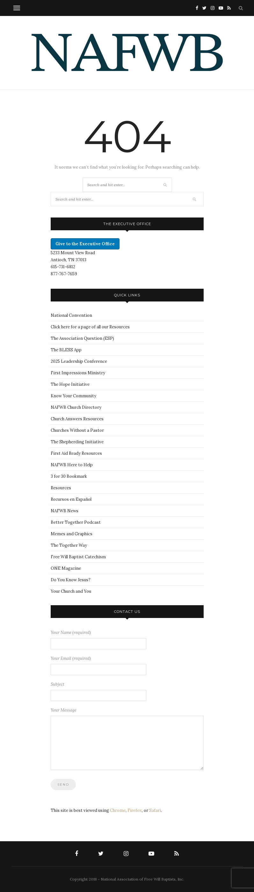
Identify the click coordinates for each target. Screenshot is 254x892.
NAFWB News (64, 511)
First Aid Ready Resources (76, 453)
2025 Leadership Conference (79, 361)
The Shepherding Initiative (77, 442)
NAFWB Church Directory (76, 407)
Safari (155, 810)
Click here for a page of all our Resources (90, 327)
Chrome (118, 810)
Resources (61, 488)
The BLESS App (66, 350)
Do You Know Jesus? (71, 580)
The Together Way (69, 545)
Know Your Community (73, 396)
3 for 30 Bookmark (69, 476)
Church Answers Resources (77, 419)
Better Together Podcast (76, 522)
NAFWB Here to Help (72, 465)
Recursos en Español (71, 499)
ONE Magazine (66, 568)
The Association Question (76, 338)
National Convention (71, 315)
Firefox (134, 810)
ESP (109, 338)
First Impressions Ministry (78, 373)
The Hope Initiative (70, 384)
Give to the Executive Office (85, 244)
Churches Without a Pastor (77, 430)
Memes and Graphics (71, 534)
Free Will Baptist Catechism (78, 557)
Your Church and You (71, 591)
